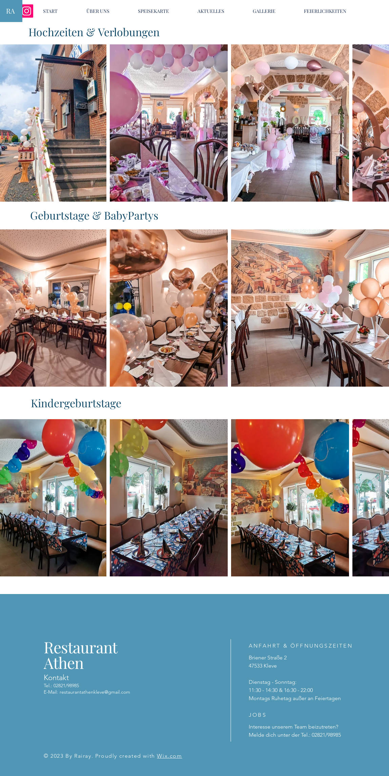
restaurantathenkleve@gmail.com (95, 692)
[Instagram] (26, 11)
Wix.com (169, 756)
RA (10, 10)
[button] (153, 11)
